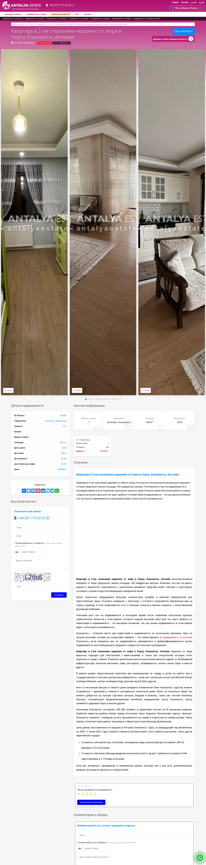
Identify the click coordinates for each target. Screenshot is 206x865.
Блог (83, 14)
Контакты (95, 14)
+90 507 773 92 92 (60, 5)
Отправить (59, 595)
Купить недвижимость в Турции (22, 24)
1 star (79, 794)
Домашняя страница (14, 14)
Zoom (8, 390)
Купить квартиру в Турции (64, 24)
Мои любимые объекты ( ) (187, 7)
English (175, 2)
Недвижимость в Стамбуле (57, 19)
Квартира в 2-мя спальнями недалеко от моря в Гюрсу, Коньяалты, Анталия (101, 24)
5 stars (95, 794)
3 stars (87, 794)
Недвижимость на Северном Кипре (147, 19)
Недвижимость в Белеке (100, 19)
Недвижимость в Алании (34, 19)
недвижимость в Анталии (177, 637)
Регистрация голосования (91, 802)
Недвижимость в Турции (39, 14)
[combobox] (17, 552)
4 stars (91, 794)
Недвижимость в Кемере (79, 19)
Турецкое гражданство (65, 14)
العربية (201, 2)
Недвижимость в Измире (121, 19)
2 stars (83, 794)
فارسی (193, 2)
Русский (184, 2)
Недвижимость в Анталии (12, 19)
